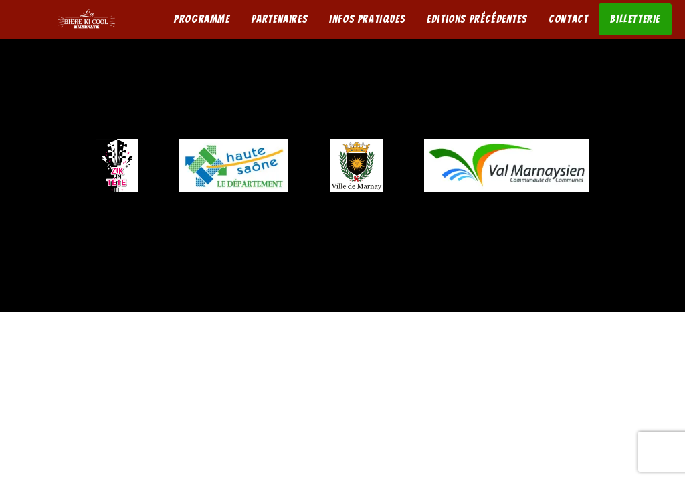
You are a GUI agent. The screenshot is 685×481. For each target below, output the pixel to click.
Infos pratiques (367, 19)
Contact (568, 19)
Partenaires (280, 19)
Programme (201, 19)
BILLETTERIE (635, 19)
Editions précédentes (477, 19)
